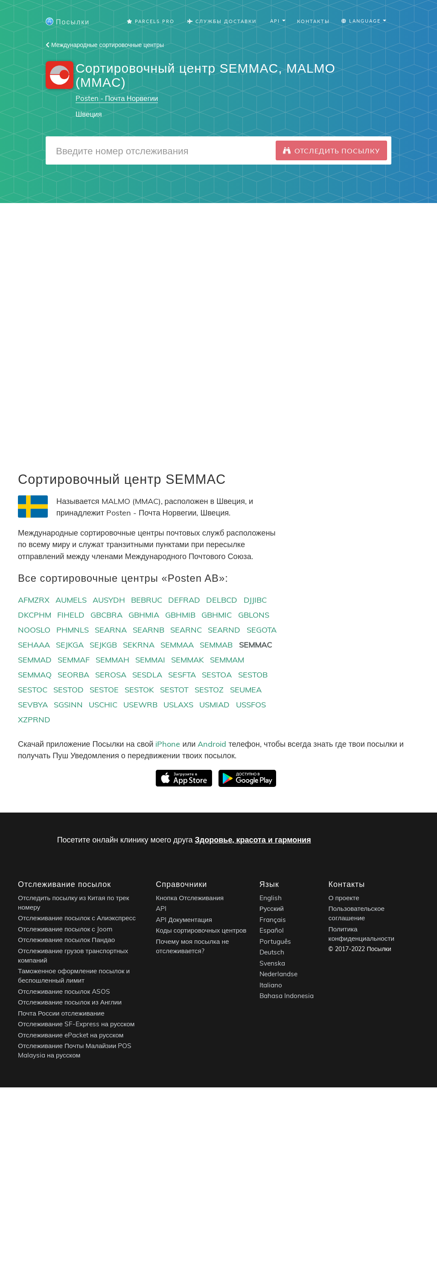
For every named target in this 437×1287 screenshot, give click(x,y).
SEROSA (110, 675)
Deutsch (271, 952)
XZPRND (34, 719)
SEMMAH (112, 660)
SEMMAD (35, 660)
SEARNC (186, 630)
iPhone (167, 744)
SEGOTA (262, 630)
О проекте (343, 898)
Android (212, 744)
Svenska (272, 963)
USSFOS (251, 705)
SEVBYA (33, 705)
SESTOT (174, 690)
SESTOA (217, 675)
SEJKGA (70, 645)
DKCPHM (34, 615)
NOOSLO (34, 630)
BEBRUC (146, 600)
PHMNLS (72, 630)
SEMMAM (227, 660)
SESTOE (104, 690)
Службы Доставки (221, 21)
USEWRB (140, 705)
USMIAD (214, 705)
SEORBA (73, 675)
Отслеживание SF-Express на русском (76, 1024)
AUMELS (71, 600)
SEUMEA (246, 690)
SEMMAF (74, 660)
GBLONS (253, 615)
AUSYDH (109, 600)
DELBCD (221, 600)
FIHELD (70, 615)
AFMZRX (34, 600)
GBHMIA (143, 615)
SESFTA (182, 675)
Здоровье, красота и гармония (253, 840)
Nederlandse (278, 974)
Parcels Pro (151, 21)
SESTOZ (209, 690)
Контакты (313, 21)
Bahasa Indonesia (286, 996)
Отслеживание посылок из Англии (70, 1002)
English (270, 898)
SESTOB (253, 675)
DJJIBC (255, 600)
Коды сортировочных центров (201, 930)
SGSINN (68, 705)
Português (275, 941)
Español (271, 930)
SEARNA (111, 630)
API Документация (184, 920)
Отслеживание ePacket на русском (70, 1035)
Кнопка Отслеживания (190, 898)
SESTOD (68, 690)
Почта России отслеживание (61, 1013)
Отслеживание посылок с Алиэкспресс (77, 918)
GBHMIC (216, 615)
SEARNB (148, 630)
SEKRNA (138, 645)
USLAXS (178, 705)
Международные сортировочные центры (105, 45)
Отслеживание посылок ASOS (64, 991)
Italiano (270, 985)
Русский (271, 908)
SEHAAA (34, 645)
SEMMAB (216, 645)
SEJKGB (103, 645)
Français (272, 920)
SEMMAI (150, 660)
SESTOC (32, 690)
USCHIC (103, 705)
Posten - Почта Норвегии (117, 98)
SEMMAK (187, 660)
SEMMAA (177, 645)
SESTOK (139, 690)
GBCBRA (106, 615)
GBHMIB (180, 615)
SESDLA (147, 675)
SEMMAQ (35, 675)
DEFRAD (184, 600)
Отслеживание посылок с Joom (65, 929)
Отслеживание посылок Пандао (66, 940)
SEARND (224, 630)
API (161, 908)
